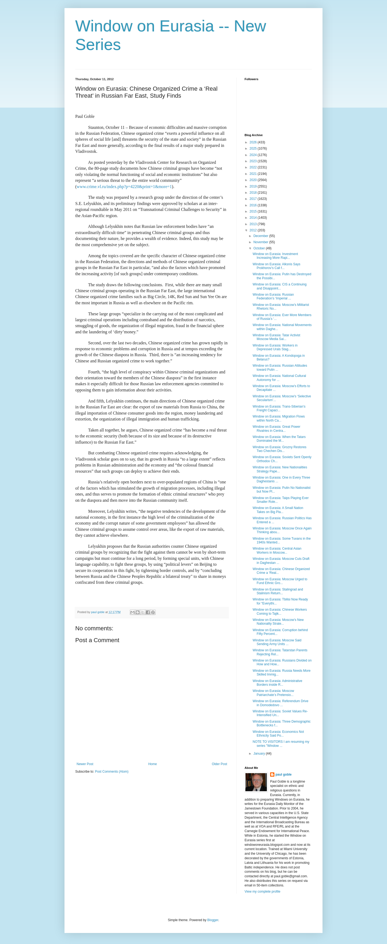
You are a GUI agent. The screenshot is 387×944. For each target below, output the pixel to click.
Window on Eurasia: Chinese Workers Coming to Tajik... (280, 611)
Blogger (212, 920)
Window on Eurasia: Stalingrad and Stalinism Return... (278, 591)
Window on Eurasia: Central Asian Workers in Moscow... (277, 550)
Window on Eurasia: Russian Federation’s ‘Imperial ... (273, 296)
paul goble (283, 774)
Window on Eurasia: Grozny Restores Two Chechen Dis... (279, 449)
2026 (254, 142)
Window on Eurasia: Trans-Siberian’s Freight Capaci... (279, 408)
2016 (254, 205)
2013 (254, 224)
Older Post (219, 764)
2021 (254, 174)
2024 (254, 155)
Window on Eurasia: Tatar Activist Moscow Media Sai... (276, 337)
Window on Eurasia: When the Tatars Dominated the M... (279, 439)
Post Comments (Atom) (111, 771)
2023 (254, 161)
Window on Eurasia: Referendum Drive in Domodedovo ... (280, 703)
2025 (254, 148)
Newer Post (85, 764)
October (259, 248)
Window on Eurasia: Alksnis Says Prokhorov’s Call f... (276, 266)
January (259, 753)
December (261, 236)
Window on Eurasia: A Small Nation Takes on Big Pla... (278, 510)
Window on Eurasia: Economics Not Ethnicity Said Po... (278, 733)
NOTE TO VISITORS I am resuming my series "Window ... (281, 743)
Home (152, 764)
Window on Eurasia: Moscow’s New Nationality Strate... (278, 621)
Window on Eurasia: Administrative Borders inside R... (277, 683)
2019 (254, 186)
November (261, 242)
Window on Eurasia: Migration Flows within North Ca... (279, 418)
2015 (254, 211)
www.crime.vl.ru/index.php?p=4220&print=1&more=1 (124, 186)
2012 (254, 230)
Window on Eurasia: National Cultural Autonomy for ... (279, 377)
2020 (254, 180)
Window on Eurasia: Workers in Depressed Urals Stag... (275, 347)
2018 (254, 193)
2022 (254, 167)
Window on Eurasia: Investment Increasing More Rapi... (275, 256)
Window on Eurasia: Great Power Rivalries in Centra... (276, 428)
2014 (254, 218)
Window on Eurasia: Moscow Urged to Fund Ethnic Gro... (280, 581)
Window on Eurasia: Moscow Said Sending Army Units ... (277, 642)
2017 (254, 199)
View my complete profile (262, 891)
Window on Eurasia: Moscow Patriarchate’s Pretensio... (273, 692)
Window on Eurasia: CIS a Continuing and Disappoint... (280, 286)
